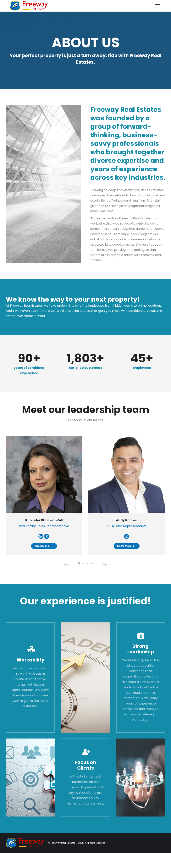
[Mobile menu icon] (157, 6)
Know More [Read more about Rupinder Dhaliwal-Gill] (43, 546)
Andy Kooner (126, 520)
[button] (79, 563)
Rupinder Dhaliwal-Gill (44, 520)
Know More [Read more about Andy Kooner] (126, 546)
